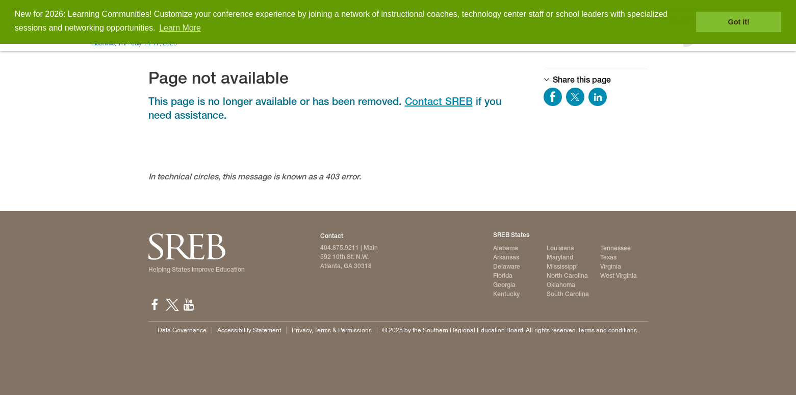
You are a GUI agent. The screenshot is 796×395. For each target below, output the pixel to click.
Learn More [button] (180, 27)
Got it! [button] (739, 22)
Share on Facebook (553, 97)
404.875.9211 (339, 247)
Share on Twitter (575, 97)
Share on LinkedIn (597, 97)
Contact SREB (439, 101)
